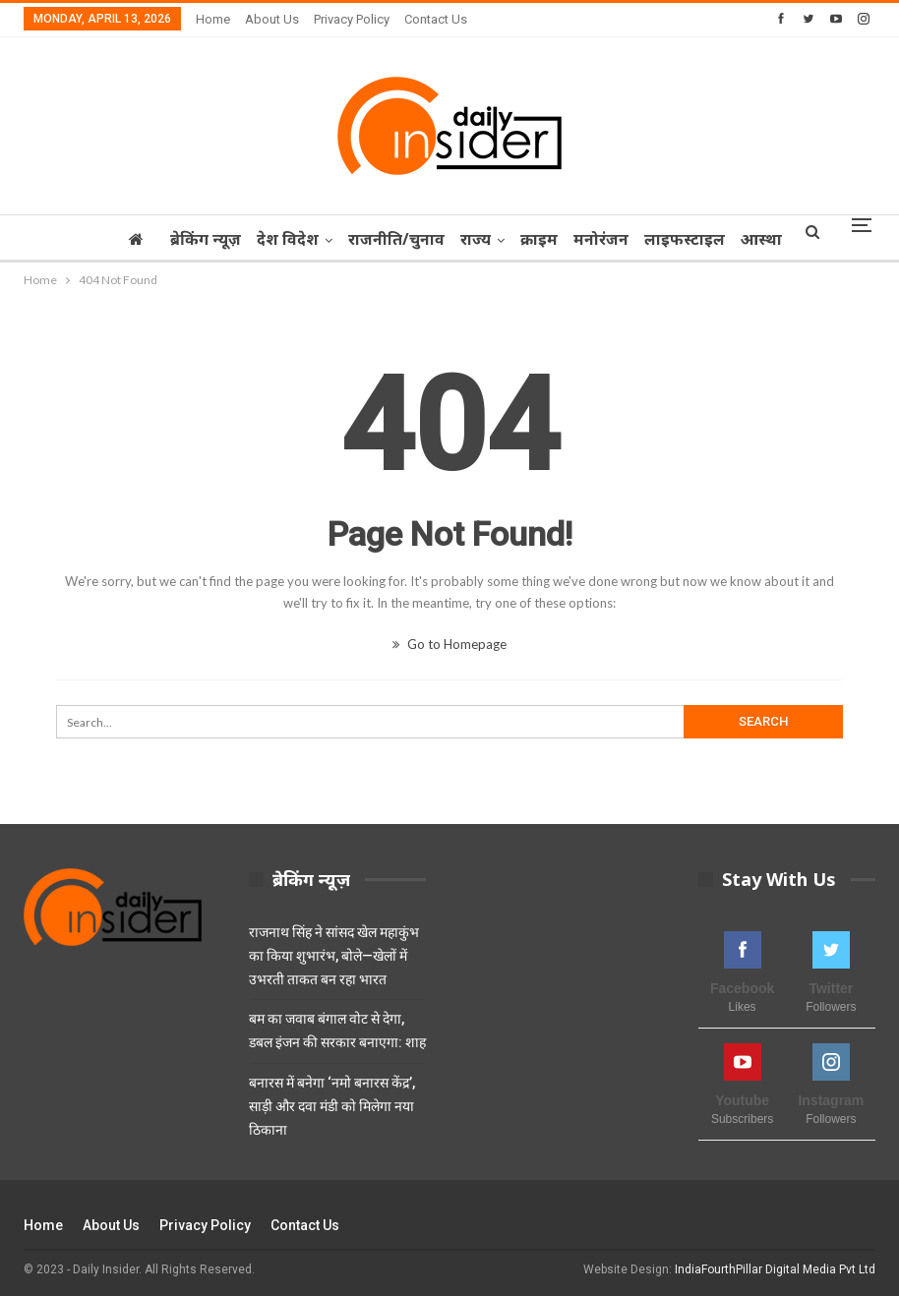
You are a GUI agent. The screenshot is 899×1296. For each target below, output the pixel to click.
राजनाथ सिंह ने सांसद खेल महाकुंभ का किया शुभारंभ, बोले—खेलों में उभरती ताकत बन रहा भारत (334, 955)
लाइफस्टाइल (723, 239)
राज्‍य (505, 239)
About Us (272, 19)
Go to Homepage (449, 644)
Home (213, 19)
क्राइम (571, 239)
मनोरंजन (636, 239)
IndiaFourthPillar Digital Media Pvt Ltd (775, 1269)
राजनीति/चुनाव (423, 239)
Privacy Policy (352, 19)
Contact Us (435, 19)
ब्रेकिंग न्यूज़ (226, 239)
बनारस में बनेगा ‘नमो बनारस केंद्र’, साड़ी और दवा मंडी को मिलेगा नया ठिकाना (332, 1106)
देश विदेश (311, 239)
